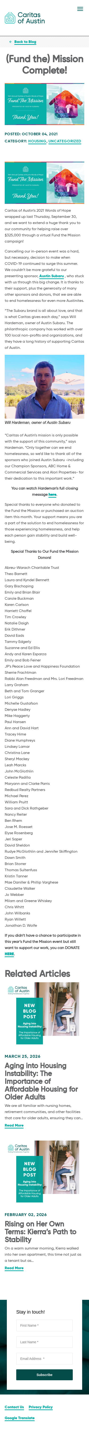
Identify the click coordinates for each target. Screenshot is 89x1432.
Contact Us (14, 1407)
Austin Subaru (51, 276)
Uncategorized (65, 141)
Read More (14, 1126)
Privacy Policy (41, 1407)
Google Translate (20, 1418)
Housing (37, 141)
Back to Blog (25, 42)
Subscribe (44, 1375)
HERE (9, 954)
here (52, 495)
